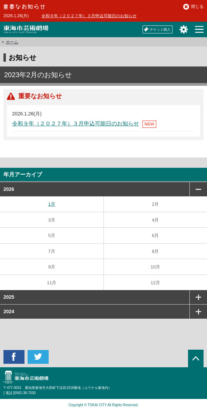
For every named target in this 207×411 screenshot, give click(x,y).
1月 (51, 204)
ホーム (12, 42)
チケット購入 (157, 29)
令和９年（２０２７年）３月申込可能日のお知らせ (89, 15)
